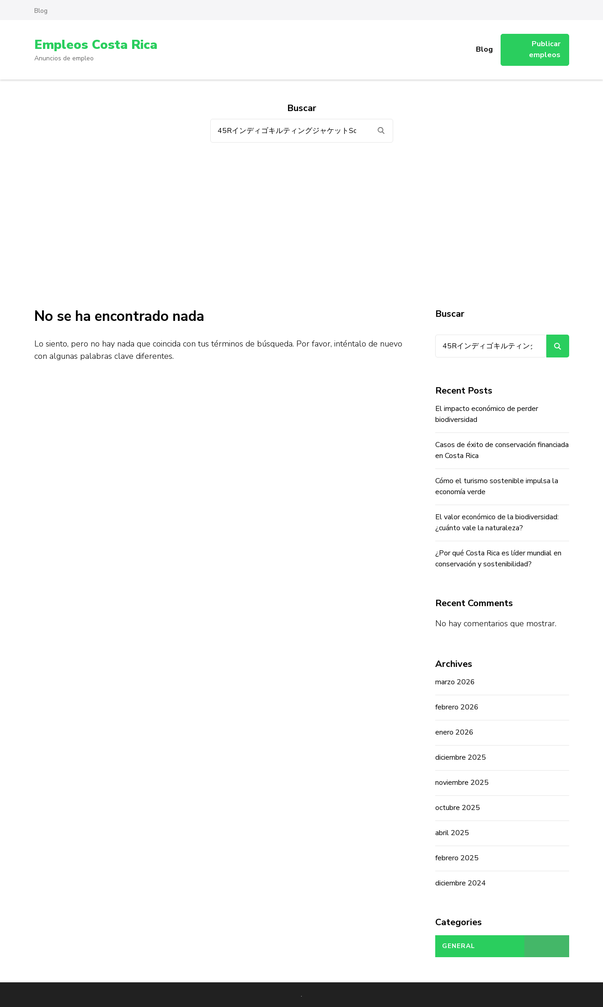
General (458, 946)
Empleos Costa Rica (95, 44)
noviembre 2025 (462, 783)
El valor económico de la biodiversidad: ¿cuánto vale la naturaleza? (497, 522)
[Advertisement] (301, 225)
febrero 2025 (457, 858)
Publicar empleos (544, 49)
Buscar (449, 314)
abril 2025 (452, 833)
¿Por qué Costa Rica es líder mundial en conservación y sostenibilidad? (498, 558)
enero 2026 (454, 732)
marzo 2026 (455, 682)
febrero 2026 (457, 707)
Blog (41, 10)
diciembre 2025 (460, 757)
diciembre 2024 (460, 883)
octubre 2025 (457, 808)
